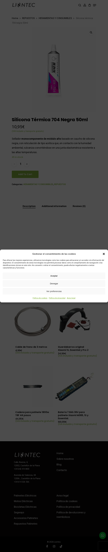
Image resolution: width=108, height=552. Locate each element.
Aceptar (54, 276)
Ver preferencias (54, 291)
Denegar (54, 283)
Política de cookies (40, 298)
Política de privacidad (57, 298)
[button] (103, 254)
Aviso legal (71, 298)
